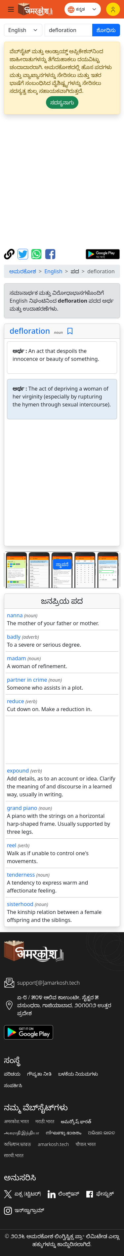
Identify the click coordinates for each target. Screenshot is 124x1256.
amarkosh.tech (53, 1144)
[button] (12, 570)
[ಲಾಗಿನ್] (113, 9)
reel (11, 845)
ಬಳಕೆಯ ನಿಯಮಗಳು (78, 1074)
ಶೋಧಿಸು (106, 30)
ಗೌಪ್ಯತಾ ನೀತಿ (39, 1074)
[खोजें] (69, 30)
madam (16, 658)
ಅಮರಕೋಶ (22, 271)
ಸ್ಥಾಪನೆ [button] (62, 564)
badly (14, 636)
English (53, 271)
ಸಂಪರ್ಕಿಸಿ (13, 1085)
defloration (30, 330)
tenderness (21, 874)
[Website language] (82, 9)
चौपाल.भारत (85, 1144)
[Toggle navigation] (11, 9)
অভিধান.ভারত (17, 1144)
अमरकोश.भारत (16, 1121)
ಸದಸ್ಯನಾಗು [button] (62, 102)
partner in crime (27, 679)
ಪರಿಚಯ (12, 1074)
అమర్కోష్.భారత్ (76, 1121)
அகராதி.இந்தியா (21, 1132)
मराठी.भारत (44, 1121)
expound (18, 770)
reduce (15, 701)
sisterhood (20, 904)
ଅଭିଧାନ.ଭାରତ (101, 1132)
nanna (15, 615)
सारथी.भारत (13, 1155)
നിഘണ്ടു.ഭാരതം (63, 1132)
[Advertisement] (62, 182)
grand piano (22, 808)
